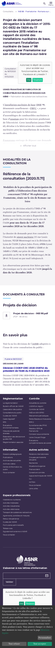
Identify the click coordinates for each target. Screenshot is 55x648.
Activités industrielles (11, 506)
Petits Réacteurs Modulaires (40, 419)
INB (39, 105)
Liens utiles (33, 488)
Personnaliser (44, 637)
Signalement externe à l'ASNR (15, 531)
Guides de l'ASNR (10, 416)
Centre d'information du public (12, 468)
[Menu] (51, 3)
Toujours (37, 80)
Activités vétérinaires (11, 509)
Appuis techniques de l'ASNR (40, 476)
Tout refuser (14, 643)
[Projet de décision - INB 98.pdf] (27, 315)
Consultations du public (12, 413)
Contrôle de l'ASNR (36, 409)
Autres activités (39, 450)
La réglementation (10, 403)
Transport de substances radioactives (17, 512)
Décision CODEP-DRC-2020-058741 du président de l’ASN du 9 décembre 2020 (26, 369)
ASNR (35, 344)
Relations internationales (39, 454)
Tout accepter (39, 643)
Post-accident (34, 469)
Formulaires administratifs (13, 525)
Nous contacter (9, 472)
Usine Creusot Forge (37, 437)
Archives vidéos (9, 464)
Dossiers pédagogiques (12, 454)
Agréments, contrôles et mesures (16, 516)
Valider (9, 582)
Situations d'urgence (37, 466)
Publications (8, 457)
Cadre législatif (9, 419)
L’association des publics (12, 409)
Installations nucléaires (12, 500)
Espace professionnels (17, 495)
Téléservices (7, 528)
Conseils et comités (37, 472)
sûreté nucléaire (25, 237)
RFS (4, 422)
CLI (30, 479)
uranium (14, 119)
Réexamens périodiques (38, 416)
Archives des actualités (12, 460)
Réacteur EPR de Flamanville (36, 430)
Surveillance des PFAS (38, 425)
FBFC (33, 108)
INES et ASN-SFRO (36, 413)
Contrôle (34, 399)
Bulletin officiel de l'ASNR (13, 406)
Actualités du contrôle (37, 403)
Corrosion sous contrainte (39, 434)
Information (10, 450)
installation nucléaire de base (20, 105)
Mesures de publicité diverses (11, 432)
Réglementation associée (13, 442)
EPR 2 (31, 422)
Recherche (33, 463)
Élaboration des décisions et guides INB (14, 438)
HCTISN (32, 482)
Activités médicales (10, 503)
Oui (29, 80)
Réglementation (13, 399)
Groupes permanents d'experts (37, 459)
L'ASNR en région (36, 406)
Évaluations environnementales (10, 427)
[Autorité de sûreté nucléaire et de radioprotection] (12, 3)
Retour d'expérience (11, 519)
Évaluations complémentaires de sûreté (40, 442)
